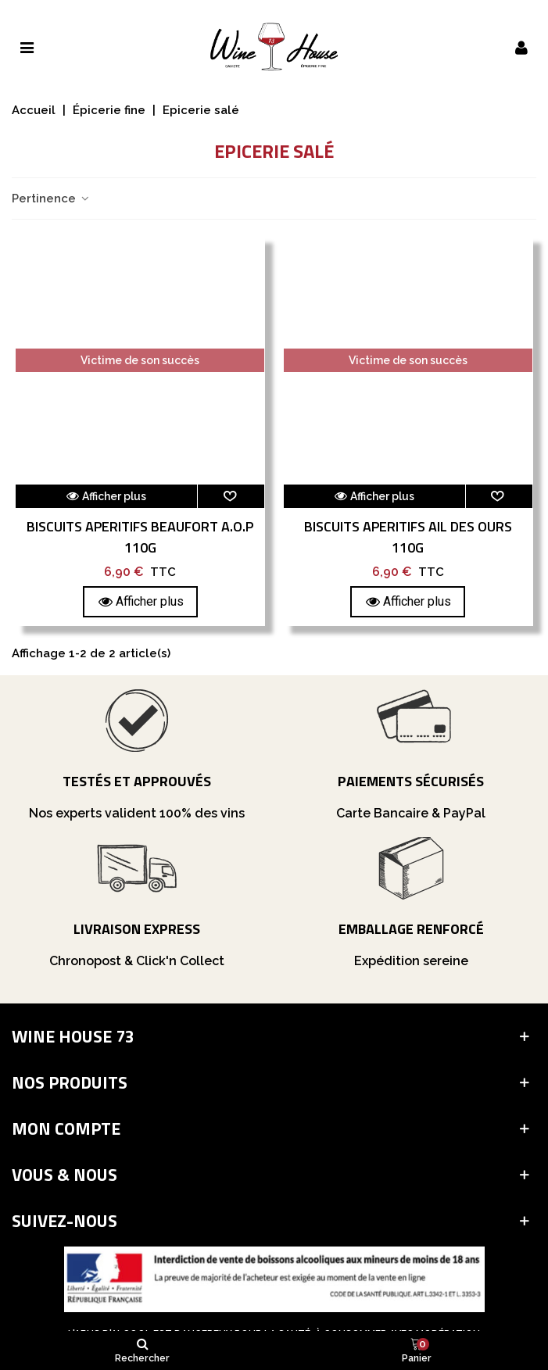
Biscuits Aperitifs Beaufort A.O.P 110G (140, 537)
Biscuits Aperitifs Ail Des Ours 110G (408, 537)
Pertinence (51, 198)
